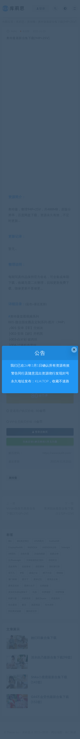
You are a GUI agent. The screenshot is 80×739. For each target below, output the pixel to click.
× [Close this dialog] (74, 349)
